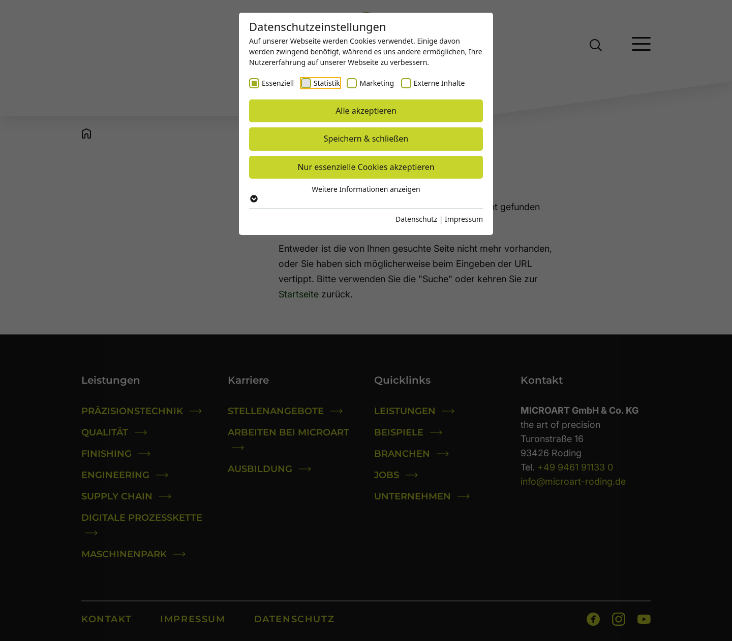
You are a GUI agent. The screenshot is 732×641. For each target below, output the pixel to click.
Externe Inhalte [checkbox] (439, 83)
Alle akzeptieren (366, 110)
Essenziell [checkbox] (278, 83)
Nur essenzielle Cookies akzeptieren (365, 167)
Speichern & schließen (366, 138)
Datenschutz (416, 219)
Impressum (464, 219)
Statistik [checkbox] (327, 83)
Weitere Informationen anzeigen (366, 193)
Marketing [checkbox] (376, 83)
